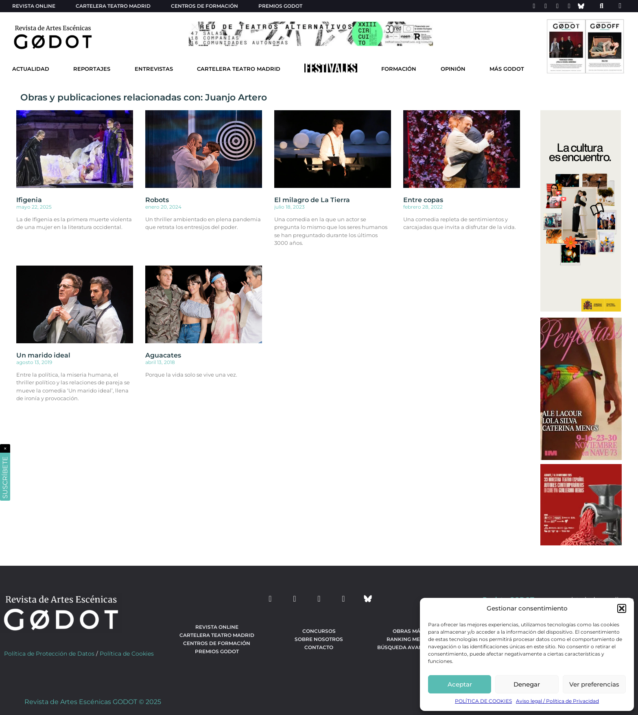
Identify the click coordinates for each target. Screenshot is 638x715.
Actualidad (30, 69)
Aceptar (460, 684)
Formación (398, 69)
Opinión (453, 69)
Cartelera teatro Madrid (113, 6)
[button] (622, 608)
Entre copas (423, 200)
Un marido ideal (43, 355)
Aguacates (163, 355)
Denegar (526, 684)
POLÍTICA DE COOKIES (483, 701)
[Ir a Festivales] (330, 70)
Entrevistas (154, 69)
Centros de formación (204, 6)
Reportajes (91, 69)
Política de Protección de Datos (49, 653)
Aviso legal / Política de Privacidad (557, 701)
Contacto (318, 647)
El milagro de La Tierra (312, 200)
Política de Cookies (127, 653)
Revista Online (33, 6)
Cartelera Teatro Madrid (238, 69)
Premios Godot (280, 6)
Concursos (319, 631)
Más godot (506, 69)
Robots (157, 200)
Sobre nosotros (319, 639)
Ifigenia (29, 200)
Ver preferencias (594, 684)
